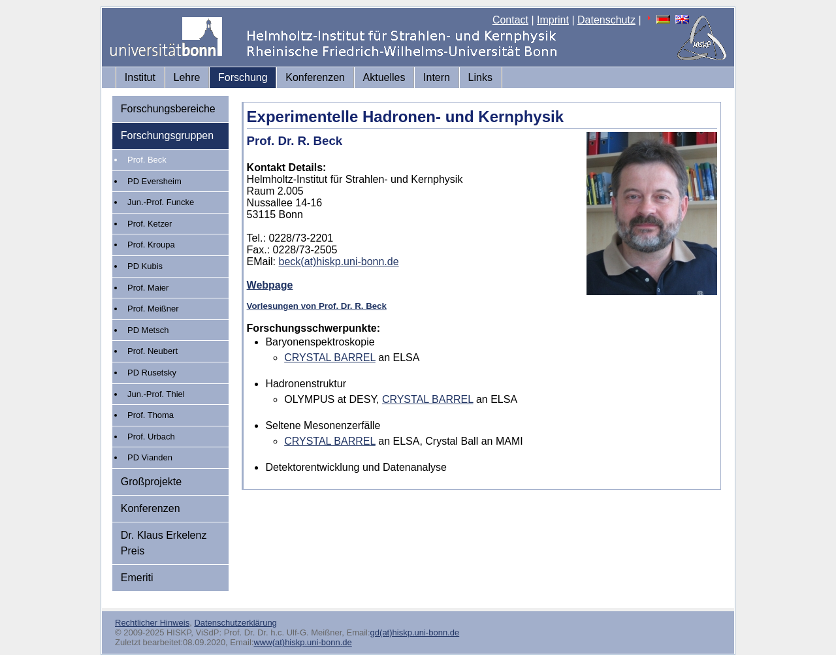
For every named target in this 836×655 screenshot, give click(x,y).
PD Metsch (148, 330)
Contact (510, 19)
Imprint (553, 19)
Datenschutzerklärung (235, 623)
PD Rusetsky (151, 372)
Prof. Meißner (152, 308)
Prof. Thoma (150, 415)
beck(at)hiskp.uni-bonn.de (339, 261)
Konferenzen (315, 77)
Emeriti (137, 577)
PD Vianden (149, 457)
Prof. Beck (147, 160)
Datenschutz (606, 19)
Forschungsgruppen (167, 135)
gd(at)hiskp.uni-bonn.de (415, 632)
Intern (436, 77)
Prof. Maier (148, 288)
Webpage (270, 285)
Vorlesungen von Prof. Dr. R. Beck (317, 306)
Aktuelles (384, 77)
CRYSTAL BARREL (330, 357)
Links (480, 77)
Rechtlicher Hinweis (152, 623)
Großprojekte (151, 481)
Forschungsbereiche (168, 108)
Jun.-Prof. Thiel (156, 394)
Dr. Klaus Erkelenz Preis (164, 543)
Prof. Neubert (152, 351)
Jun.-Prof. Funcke (160, 202)
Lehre (187, 77)
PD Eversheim (154, 181)
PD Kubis (145, 266)
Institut (140, 77)
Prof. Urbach (151, 436)
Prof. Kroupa (151, 244)
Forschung (243, 77)
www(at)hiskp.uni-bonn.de (302, 642)
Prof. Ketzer (149, 224)
